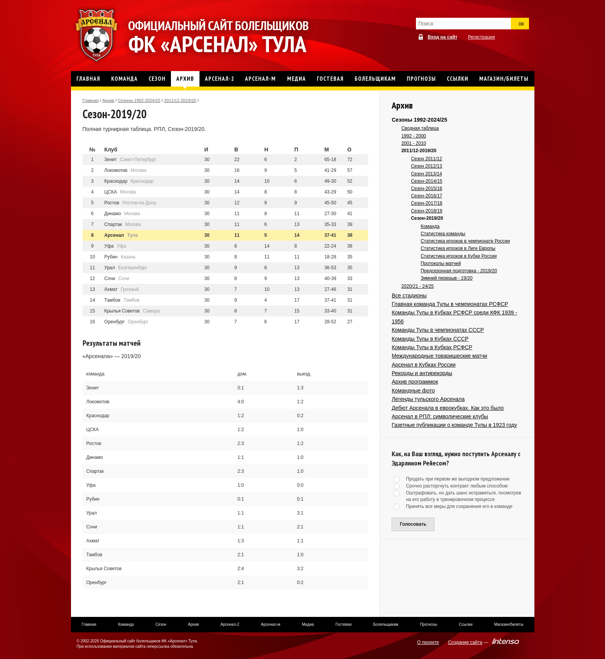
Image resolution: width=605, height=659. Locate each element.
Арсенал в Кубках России (423, 365)
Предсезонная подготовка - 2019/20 (459, 270)
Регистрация (481, 37)
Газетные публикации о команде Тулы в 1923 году (454, 425)
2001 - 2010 (413, 143)
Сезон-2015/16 (426, 188)
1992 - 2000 (413, 136)
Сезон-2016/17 (426, 196)
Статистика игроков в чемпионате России (465, 241)
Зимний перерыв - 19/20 (446, 278)
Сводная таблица (420, 128)
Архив (108, 100)
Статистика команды (443, 233)
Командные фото (413, 390)
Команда (430, 226)
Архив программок (415, 382)
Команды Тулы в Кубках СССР (430, 339)
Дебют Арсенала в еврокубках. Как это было (448, 408)
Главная (91, 100)
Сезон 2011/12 (426, 158)
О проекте (428, 642)
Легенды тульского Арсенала (428, 399)
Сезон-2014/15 (426, 181)
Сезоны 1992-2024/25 (139, 100)
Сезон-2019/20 (427, 218)
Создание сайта (465, 642)
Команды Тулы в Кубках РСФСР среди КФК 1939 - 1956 (454, 316)
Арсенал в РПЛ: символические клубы (440, 416)
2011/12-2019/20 (180, 100)
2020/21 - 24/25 (417, 286)
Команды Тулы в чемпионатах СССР (438, 330)
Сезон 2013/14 (426, 174)
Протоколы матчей (441, 263)
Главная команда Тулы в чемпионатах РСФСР (450, 304)
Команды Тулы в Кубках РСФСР (432, 347)
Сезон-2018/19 (426, 211)
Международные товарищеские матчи (439, 356)
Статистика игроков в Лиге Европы (458, 248)
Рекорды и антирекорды (422, 373)
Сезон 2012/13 (426, 166)
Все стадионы (409, 295)
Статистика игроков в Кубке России (459, 256)
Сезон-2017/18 (426, 203)
